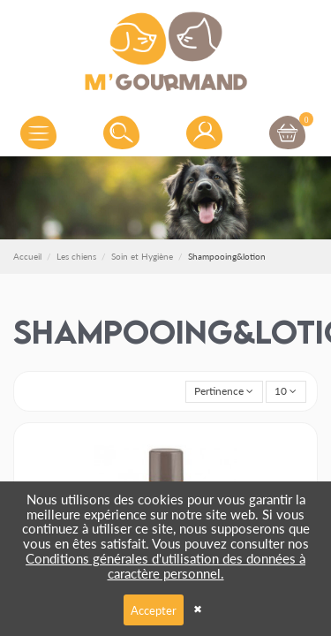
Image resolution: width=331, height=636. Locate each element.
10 (286, 390)
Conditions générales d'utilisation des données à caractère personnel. (165, 565)
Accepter (154, 610)
